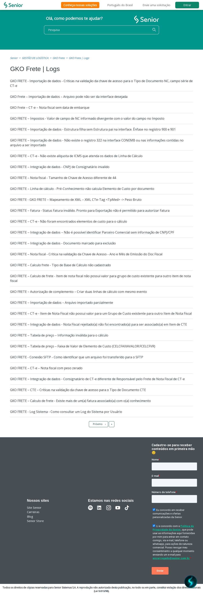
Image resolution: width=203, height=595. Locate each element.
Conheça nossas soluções (80, 5)
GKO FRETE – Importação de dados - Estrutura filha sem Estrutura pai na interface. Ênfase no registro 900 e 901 (93, 129)
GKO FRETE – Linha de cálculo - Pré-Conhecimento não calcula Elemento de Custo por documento (82, 188)
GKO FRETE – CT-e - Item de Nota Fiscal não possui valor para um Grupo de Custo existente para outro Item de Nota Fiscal (101, 313)
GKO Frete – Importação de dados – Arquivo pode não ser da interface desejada (68, 96)
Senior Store (35, 521)
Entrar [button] (187, 5)
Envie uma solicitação (156, 5)
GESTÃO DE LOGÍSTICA (35, 58)
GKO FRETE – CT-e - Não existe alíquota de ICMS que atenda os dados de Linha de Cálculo (76, 156)
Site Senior (34, 507)
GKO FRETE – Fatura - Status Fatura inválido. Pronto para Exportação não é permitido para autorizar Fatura (89, 210)
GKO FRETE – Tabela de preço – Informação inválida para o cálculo (59, 335)
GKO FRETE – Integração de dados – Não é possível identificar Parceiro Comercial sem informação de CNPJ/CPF (92, 232)
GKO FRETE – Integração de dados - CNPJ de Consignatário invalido (59, 167)
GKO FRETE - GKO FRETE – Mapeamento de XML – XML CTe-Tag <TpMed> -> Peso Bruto (76, 199)
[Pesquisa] (101, 29)
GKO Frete (59, 58)
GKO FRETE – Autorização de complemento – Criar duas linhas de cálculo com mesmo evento (78, 291)
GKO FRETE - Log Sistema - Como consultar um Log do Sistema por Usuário (66, 411)
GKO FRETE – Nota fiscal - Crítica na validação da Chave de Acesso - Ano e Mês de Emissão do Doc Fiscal (86, 254)
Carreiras (33, 512)
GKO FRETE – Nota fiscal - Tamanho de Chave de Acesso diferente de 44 (63, 178)
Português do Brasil (120, 5)
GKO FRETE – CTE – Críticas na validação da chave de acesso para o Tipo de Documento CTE (78, 390)
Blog (30, 516)
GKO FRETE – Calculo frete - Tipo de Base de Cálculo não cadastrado (60, 265)
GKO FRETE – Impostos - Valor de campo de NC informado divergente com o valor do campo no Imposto (87, 118)
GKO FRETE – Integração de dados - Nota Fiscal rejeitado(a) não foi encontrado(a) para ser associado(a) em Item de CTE (98, 324)
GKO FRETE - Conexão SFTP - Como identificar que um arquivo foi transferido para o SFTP (76, 357)
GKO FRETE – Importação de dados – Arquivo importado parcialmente (61, 302)
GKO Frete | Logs (79, 58)
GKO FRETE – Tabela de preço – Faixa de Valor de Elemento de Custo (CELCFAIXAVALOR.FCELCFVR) (82, 346)
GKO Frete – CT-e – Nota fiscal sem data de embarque (49, 107)
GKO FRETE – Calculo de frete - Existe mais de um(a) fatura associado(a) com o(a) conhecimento (80, 401)
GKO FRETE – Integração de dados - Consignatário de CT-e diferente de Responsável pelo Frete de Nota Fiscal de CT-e (97, 379)
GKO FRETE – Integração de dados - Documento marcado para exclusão (63, 243)
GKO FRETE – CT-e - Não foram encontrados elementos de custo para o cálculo (68, 221)
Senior (14, 58)
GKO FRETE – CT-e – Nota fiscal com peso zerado (46, 368)
